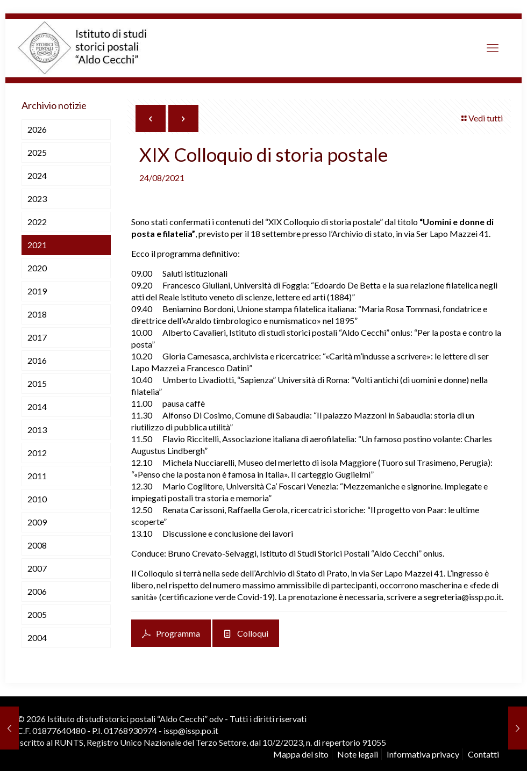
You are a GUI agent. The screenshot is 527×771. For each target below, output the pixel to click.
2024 (37, 175)
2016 (37, 360)
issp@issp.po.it (190, 730)
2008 (37, 545)
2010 (37, 499)
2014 (37, 406)
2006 (37, 591)
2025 (37, 152)
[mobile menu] (492, 48)
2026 (37, 129)
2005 (37, 614)
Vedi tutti (481, 118)
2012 (37, 453)
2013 (37, 429)
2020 (37, 268)
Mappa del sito (301, 754)
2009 (37, 522)
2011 (37, 476)
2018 (37, 314)
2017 (37, 337)
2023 (37, 198)
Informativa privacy (423, 754)
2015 (37, 383)
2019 (37, 291)
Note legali (357, 754)
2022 (37, 222)
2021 (37, 245)
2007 (37, 568)
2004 (37, 637)
